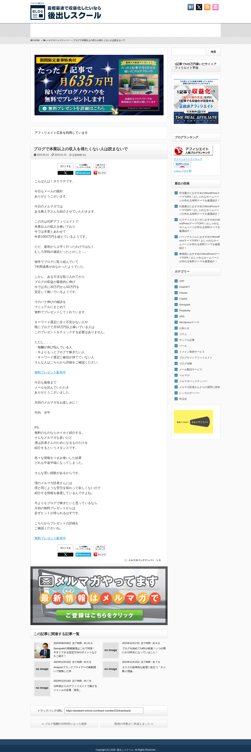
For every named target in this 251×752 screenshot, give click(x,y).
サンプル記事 (187, 339)
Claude (183, 292)
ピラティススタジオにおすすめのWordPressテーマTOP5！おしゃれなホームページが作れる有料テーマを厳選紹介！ (199, 225)
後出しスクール (125, 749)
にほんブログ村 (183, 170)
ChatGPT (184, 286)
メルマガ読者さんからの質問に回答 (199, 387)
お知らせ (184, 328)
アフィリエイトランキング (188, 159)
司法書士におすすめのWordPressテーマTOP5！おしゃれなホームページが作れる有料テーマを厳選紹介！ (199, 197)
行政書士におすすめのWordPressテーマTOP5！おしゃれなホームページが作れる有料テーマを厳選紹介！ (199, 210)
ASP (181, 281)
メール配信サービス (190, 369)
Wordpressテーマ (189, 322)
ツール (183, 345)
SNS (182, 316)
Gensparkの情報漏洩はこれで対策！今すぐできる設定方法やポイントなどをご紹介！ (75, 652)
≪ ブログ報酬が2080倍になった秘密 (64, 723)
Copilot (183, 298)
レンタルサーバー (189, 393)
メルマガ (70, 29)
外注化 (183, 398)
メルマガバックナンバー (141, 560)
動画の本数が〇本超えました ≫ (134, 723)
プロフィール (113, 29)
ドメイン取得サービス (192, 351)
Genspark (184, 304)
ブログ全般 (185, 363)
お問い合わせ (199, 29)
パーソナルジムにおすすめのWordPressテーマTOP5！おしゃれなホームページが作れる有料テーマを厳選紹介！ (199, 242)
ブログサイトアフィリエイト (195, 357)
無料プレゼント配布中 (50, 372)
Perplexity (184, 310)
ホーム (40, 29)
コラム (183, 334)
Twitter (156, 29)
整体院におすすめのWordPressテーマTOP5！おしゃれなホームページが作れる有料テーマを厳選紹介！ (199, 257)
